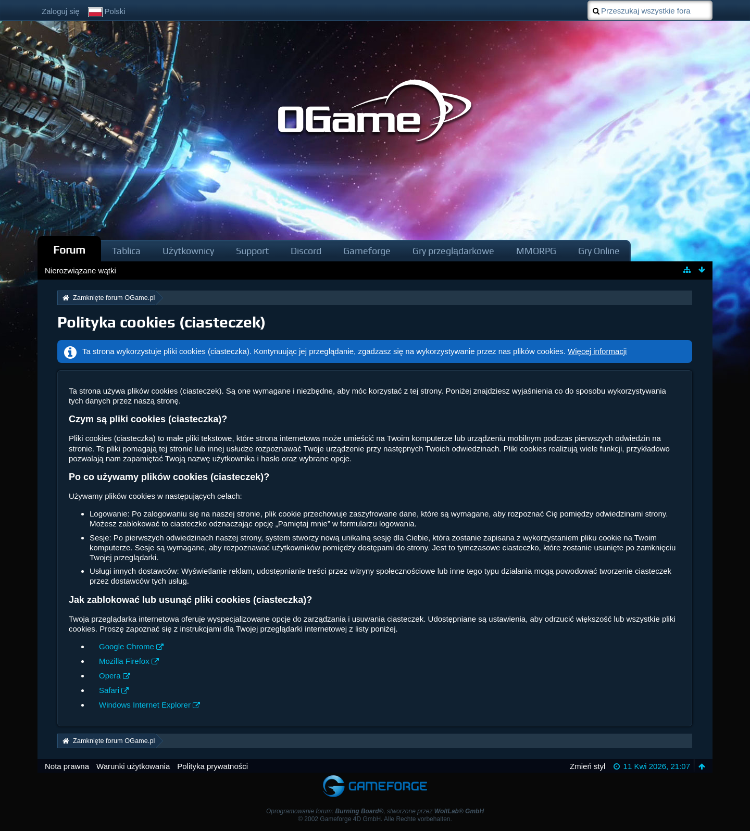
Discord (306, 250)
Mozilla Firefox (124, 661)
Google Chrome (126, 646)
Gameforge (367, 250)
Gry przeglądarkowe (453, 250)
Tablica (126, 250)
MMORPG (536, 250)
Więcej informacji (597, 351)
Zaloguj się (61, 11)
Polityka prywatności (212, 766)
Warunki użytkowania (133, 766)
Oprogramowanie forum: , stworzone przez (375, 811)
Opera (110, 675)
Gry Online (599, 250)
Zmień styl (587, 766)
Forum (69, 249)
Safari (109, 690)
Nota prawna (67, 766)
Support (252, 250)
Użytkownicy (188, 250)
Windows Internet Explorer (145, 704)
